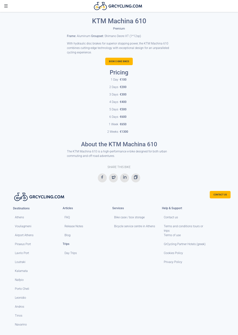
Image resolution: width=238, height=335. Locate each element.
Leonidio (20, 297)
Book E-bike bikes (119, 61)
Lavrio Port (22, 253)
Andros (19, 306)
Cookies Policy (173, 253)
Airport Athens (24, 235)
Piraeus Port (23, 244)
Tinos (18, 315)
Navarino (21, 324)
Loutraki (20, 262)
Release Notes (74, 226)
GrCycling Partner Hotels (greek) (184, 244)
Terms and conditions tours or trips (183, 228)
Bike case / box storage (129, 217)
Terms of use (172, 235)
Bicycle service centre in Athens (134, 226)
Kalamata (21, 271)
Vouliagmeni (23, 226)
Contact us (171, 217)
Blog (67, 235)
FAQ (67, 217)
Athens (19, 217)
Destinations (21, 208)
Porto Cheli (22, 289)
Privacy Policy (173, 262)
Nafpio (19, 280)
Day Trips (71, 253)
